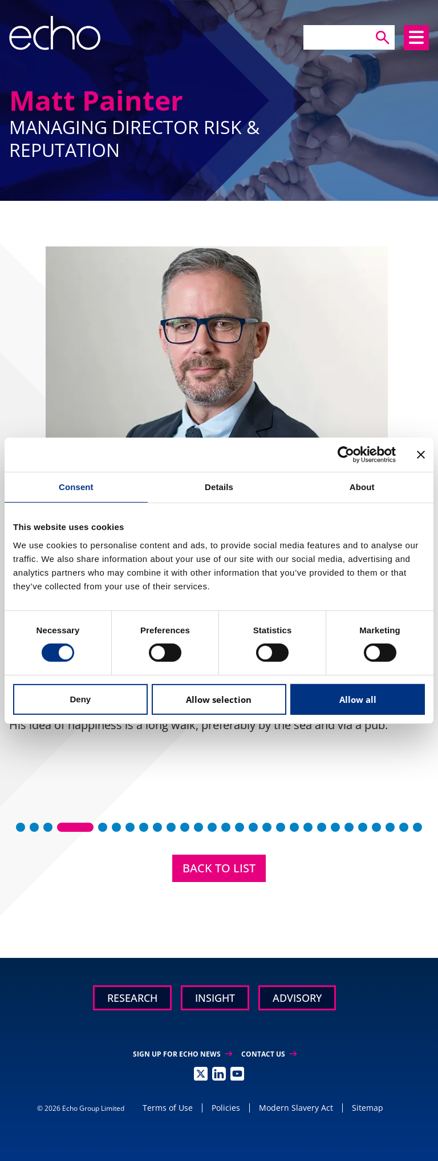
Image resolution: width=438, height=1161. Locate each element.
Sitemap (367, 1107)
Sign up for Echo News (182, 1054)
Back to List (219, 868)
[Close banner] (421, 454)
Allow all (357, 699)
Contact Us (269, 1054)
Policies (226, 1107)
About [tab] (362, 486)
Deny (80, 699)
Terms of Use (168, 1107)
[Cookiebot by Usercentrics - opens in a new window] (346, 454)
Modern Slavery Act (296, 1107)
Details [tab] (219, 486)
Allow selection (219, 699)
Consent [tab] (76, 486)
